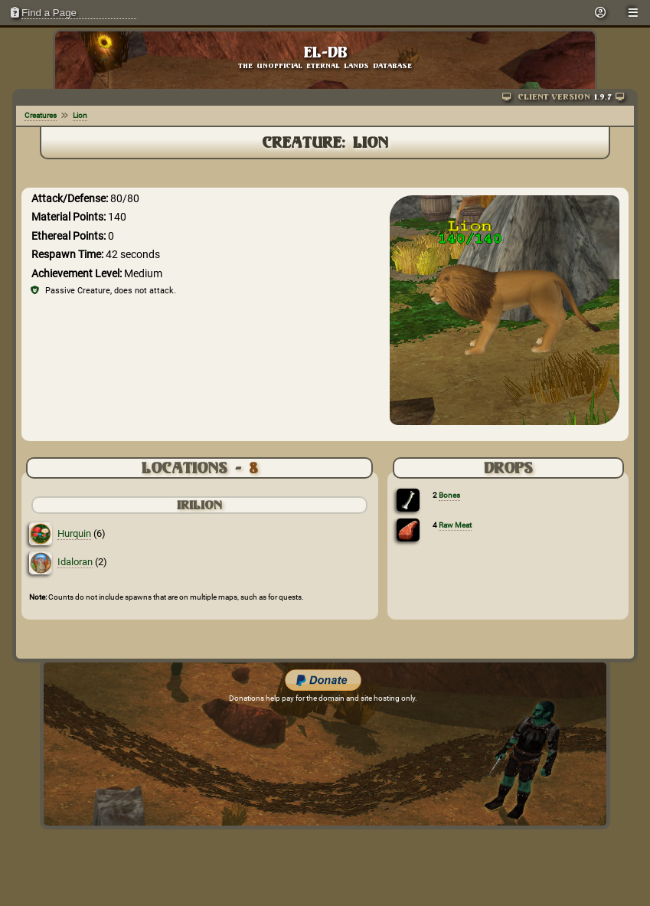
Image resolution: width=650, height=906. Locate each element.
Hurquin (74, 533)
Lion (80, 115)
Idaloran (75, 561)
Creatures (40, 115)
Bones (449, 495)
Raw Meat (455, 525)
